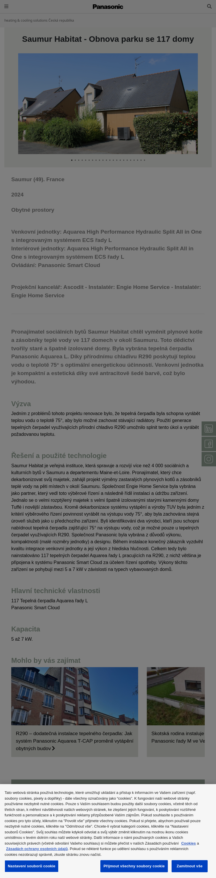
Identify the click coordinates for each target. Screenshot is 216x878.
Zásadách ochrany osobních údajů (37, 849)
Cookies (188, 843)
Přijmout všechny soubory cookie (134, 866)
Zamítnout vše (190, 866)
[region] (108, 831)
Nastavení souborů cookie (31, 866)
